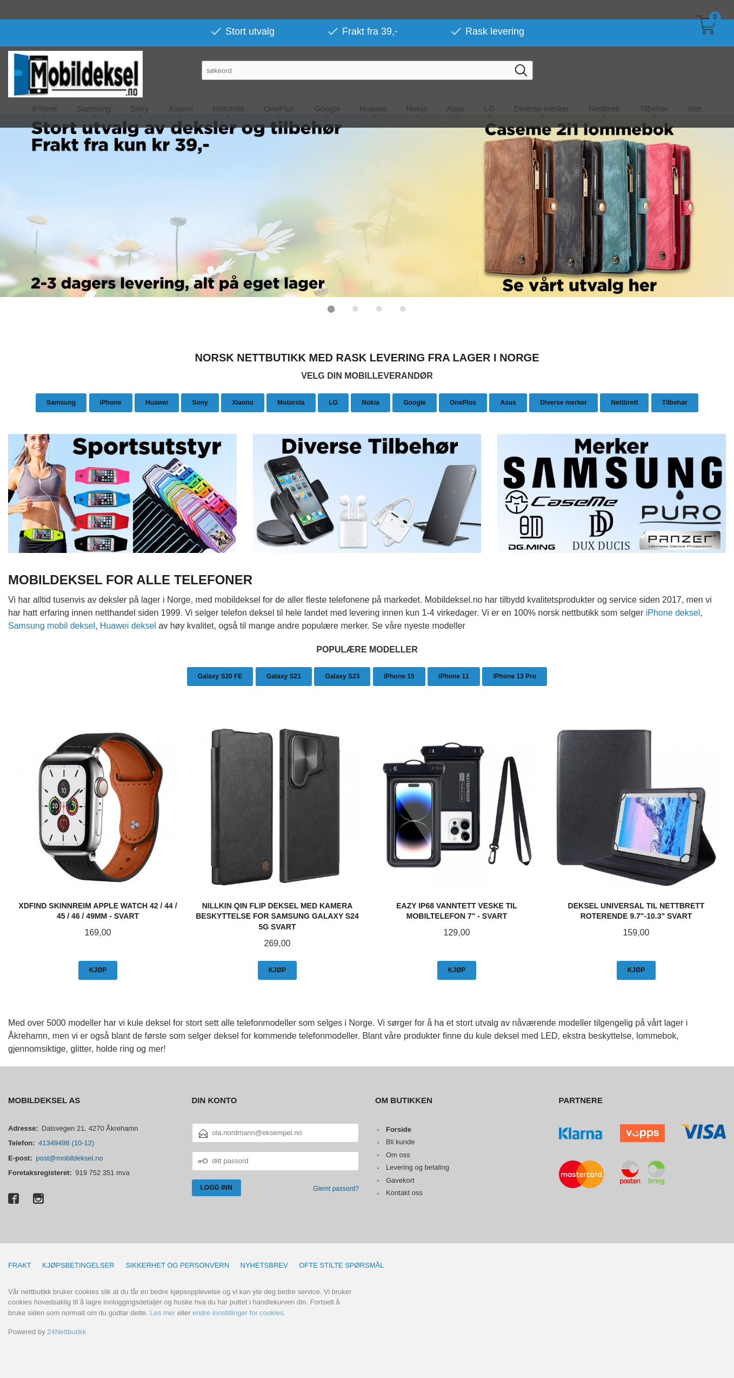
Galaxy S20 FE (220, 676)
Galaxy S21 (283, 676)
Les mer (162, 1312)
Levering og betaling (417, 1167)
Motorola (291, 402)
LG (333, 402)
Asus (508, 402)
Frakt (19, 1265)
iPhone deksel (673, 612)
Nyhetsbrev (264, 1265)
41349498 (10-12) (66, 1142)
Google (414, 402)
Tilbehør (675, 402)
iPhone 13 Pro (514, 676)
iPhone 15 (399, 676)
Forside (398, 1129)
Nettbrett (624, 402)
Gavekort (400, 1180)
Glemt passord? (336, 1188)
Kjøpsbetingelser (78, 1265)
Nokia (370, 402)
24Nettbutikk (66, 1331)
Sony (200, 402)
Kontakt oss (404, 1192)
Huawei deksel (128, 625)
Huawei (156, 402)
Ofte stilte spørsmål (341, 1265)
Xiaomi (242, 402)
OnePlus (463, 402)
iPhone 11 (453, 676)
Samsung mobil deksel (51, 625)
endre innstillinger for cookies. (238, 1312)
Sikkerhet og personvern (177, 1265)
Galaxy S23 (342, 676)
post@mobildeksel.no (69, 1157)
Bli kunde (400, 1141)
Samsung (61, 402)
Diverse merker (563, 402)
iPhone (111, 402)
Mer (695, 89)
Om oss (398, 1154)
